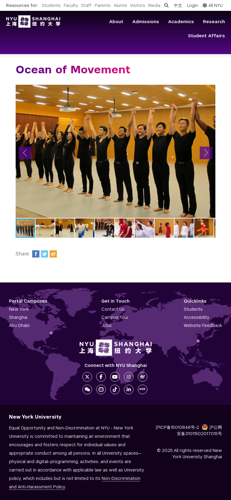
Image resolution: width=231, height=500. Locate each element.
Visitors (137, 5)
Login (192, 5)
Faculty (71, 5)
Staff (86, 5)
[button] (25, 153)
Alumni (120, 5)
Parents (103, 5)
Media (154, 5)
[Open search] (166, 5)
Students (51, 5)
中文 (178, 5)
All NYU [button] (213, 5)
